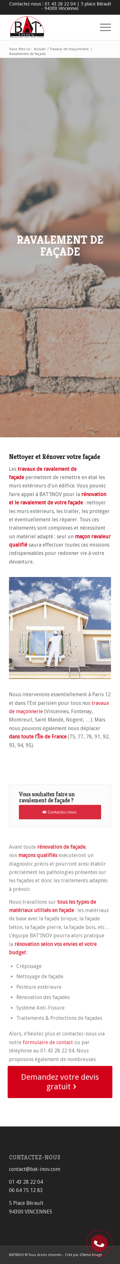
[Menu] (102, 27)
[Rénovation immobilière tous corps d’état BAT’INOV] (50, 27)
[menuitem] (102, 27)
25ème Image (91, 1255)
